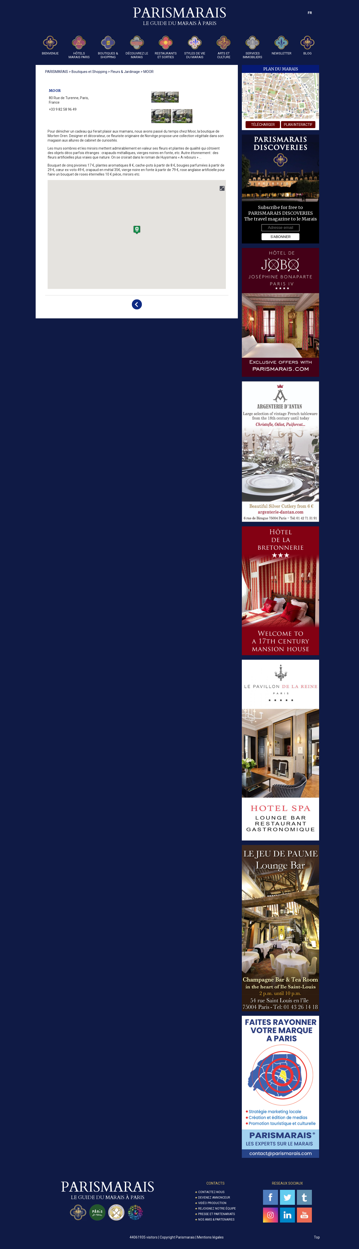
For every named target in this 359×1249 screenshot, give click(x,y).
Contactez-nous (211, 1192)
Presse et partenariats (216, 1214)
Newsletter (281, 45)
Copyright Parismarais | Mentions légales (192, 1237)
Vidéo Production (212, 1203)
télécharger (263, 125)
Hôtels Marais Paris (79, 47)
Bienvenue (50, 45)
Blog (307, 45)
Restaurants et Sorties (166, 47)
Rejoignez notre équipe (217, 1208)
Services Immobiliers (252, 47)
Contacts (215, 1183)
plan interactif (298, 125)
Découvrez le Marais (137, 47)
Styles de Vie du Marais (194, 47)
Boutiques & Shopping (108, 47)
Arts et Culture (224, 47)
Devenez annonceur (214, 1197)
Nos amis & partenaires (216, 1219)
